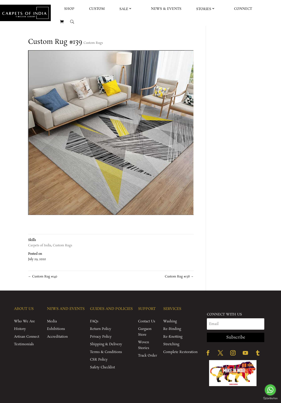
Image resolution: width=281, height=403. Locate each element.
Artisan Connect (26, 336)
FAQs (94, 321)
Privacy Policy (101, 336)
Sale (123, 9)
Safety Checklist (102, 367)
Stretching (171, 344)
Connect (243, 8)
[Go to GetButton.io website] (270, 398)
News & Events (166, 8)
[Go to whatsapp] (270, 389)
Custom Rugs (93, 43)
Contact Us (146, 321)
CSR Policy (99, 359)
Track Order (147, 355)
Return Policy (100, 329)
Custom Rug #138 (179, 276)
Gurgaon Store (144, 332)
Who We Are (24, 321)
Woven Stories (143, 345)
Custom (97, 8)
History (20, 329)
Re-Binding (172, 329)
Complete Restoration (180, 352)
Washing (170, 321)
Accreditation (57, 336)
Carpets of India (39, 245)
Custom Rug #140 (42, 276)
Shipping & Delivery (106, 344)
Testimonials (24, 344)
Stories (203, 9)
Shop (69, 8)
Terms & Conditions (106, 352)
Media (52, 321)
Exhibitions (56, 329)
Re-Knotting (172, 336)
